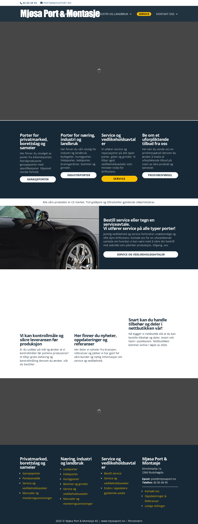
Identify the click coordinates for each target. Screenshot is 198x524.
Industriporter (78, 175)
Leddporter (70, 453)
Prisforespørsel (160, 175)
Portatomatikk (31, 462)
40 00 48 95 (160, 466)
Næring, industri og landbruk (106, 14)
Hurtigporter (71, 463)
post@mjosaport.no (163, 462)
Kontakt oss (165, 14)
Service (144, 14)
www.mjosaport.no (113, 504)
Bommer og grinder (75, 467)
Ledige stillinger (155, 489)
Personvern (135, 504)
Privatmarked (66, 14)
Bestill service (113, 457)
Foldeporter (70, 458)
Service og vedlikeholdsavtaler (141, 254)
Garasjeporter (38, 179)
